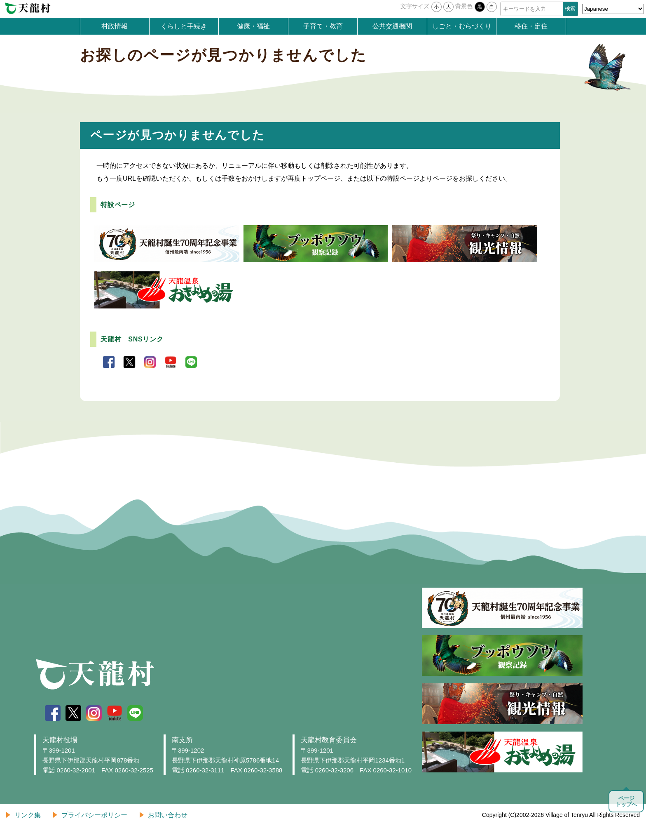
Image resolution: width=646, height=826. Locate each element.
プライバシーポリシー (94, 815)
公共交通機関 (392, 26)
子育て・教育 (323, 26)
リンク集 (27, 815)
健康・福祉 (253, 26)
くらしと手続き (184, 26)
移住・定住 (531, 26)
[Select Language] (613, 9)
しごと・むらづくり (462, 26)
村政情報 (114, 26)
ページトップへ (626, 801)
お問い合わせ (167, 815)
